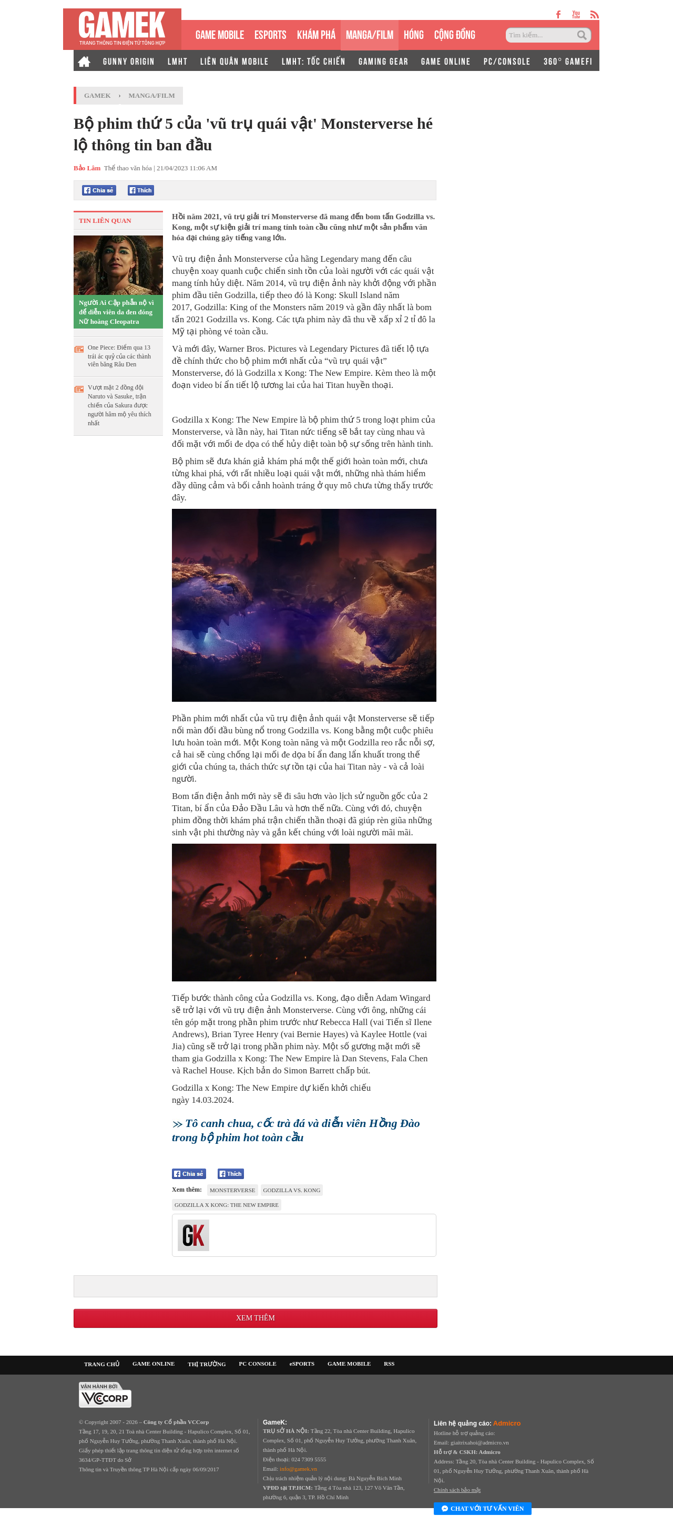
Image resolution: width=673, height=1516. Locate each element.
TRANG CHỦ (101, 1364)
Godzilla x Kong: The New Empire (227, 1205)
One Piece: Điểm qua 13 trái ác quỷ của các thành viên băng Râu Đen (119, 356)
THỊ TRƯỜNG (207, 1364)
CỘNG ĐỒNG (454, 33)
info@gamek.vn (298, 1469)
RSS (389, 1363)
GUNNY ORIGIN (129, 60)
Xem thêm (255, 1318)
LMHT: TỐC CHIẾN (314, 60)
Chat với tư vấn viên (483, 1509)
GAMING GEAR (384, 60)
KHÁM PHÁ (316, 33)
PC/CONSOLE (507, 60)
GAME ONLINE (446, 60)
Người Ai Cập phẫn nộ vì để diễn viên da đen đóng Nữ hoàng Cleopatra (116, 312)
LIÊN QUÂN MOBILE (234, 60)
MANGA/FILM (369, 33)
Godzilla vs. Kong (292, 1190)
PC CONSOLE (258, 1363)
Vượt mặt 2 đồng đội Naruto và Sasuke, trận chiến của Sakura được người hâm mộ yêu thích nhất (119, 405)
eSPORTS (270, 33)
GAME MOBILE (220, 33)
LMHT (178, 60)
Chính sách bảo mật (457, 1490)
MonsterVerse (233, 1190)
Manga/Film (152, 95)
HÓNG (414, 33)
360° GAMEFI (568, 60)
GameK (97, 95)
